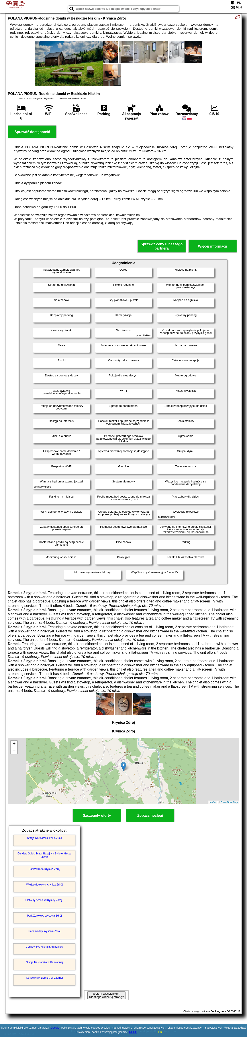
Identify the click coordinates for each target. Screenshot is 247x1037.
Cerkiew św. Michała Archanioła (44, 946)
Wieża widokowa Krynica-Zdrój (44, 884)
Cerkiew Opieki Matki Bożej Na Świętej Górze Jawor (44, 855)
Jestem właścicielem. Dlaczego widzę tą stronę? (106, 995)
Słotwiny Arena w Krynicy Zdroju (44, 900)
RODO (133, 1032)
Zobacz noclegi (150, 815)
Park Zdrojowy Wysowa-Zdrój (44, 915)
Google (55, 1027)
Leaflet (212, 802)
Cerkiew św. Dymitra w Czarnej (44, 977)
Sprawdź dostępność (32, 132)
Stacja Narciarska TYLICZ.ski (44, 838)
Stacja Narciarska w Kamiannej (44, 962)
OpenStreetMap (229, 802)
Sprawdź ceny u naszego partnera (161, 246)
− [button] (14, 750)
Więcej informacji (212, 246)
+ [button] (14, 744)
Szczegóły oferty (97, 815)
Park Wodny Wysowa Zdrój (44, 931)
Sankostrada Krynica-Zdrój (44, 869)
